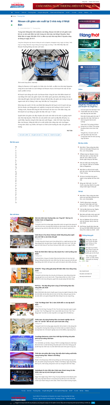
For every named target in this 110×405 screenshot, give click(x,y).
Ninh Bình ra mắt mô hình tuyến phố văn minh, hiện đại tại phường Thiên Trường (90, 171)
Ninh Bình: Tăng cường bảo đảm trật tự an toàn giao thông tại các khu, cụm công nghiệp (89, 148)
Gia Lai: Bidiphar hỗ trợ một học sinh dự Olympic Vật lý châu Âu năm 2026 (89, 220)
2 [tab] (90, 266)
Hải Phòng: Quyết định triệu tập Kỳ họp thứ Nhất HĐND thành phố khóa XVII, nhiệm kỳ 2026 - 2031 (90, 227)
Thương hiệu (31, 12)
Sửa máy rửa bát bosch (85, 276)
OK (93, 402)
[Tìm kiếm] (88, 12)
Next (98, 265)
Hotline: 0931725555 (94, 1)
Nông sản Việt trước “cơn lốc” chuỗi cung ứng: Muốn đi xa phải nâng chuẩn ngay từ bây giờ (89, 184)
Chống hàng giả (87, 235)
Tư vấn (72, 12)
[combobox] (89, 26)
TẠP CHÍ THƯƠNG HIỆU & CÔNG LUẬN (54, 400)
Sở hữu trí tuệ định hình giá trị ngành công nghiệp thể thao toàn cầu (89, 177)
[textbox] (89, 25)
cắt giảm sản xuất (36, 134)
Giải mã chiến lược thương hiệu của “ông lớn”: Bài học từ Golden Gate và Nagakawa (89, 164)
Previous (80, 265)
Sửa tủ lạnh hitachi (84, 271)
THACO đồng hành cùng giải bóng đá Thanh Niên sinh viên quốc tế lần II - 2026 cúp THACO (89, 203)
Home (13, 16)
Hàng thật (84, 1)
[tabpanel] (44, 170)
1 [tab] (88, 266)
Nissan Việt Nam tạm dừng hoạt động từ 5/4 (25, 188)
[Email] (17, 389)
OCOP (66, 12)
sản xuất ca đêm (24, 134)
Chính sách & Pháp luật (55, 12)
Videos (84, 12)
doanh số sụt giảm (55, 134)
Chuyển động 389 (42, 12)
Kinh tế (23, 12)
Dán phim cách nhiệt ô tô (86, 273)
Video (80, 89)
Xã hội (78, 12)
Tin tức (16, 12)
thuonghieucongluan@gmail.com (44, 386)
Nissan (45, 134)
